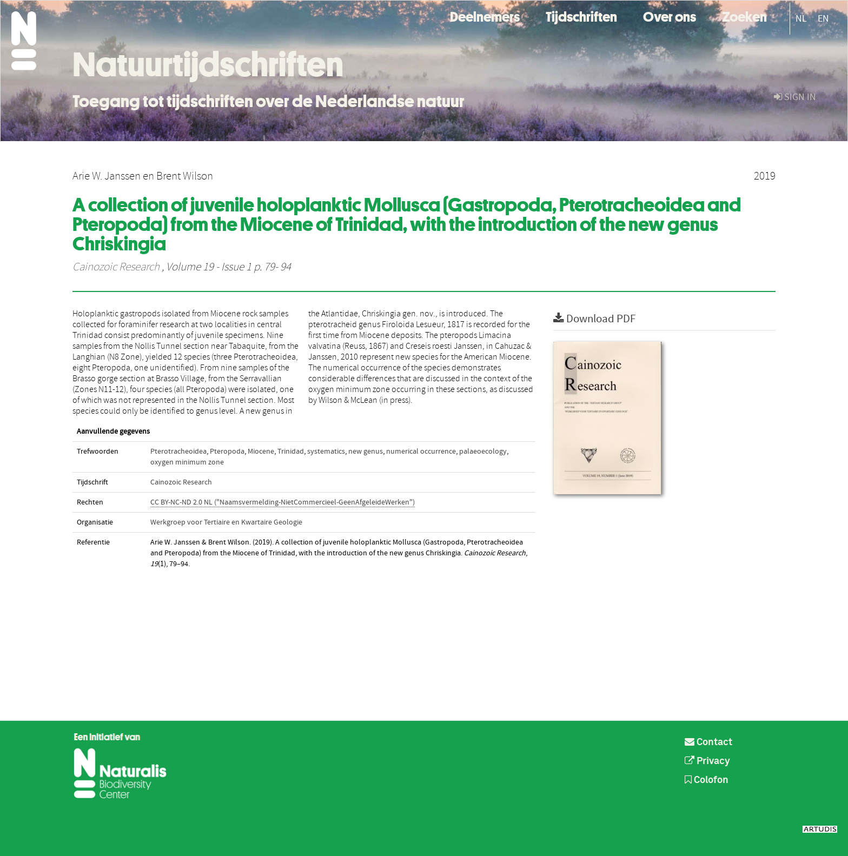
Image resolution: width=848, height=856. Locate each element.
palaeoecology (483, 451)
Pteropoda (227, 451)
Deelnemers (485, 15)
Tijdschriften (581, 15)
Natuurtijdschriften (207, 64)
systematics (326, 451)
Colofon (706, 780)
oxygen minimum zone (187, 462)
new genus (365, 451)
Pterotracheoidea (178, 451)
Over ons (669, 15)
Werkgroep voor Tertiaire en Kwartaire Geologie (226, 522)
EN (823, 18)
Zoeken (744, 15)
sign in (795, 97)
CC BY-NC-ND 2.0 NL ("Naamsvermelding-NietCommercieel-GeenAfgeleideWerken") (282, 502)
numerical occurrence (421, 451)
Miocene (261, 451)
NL (801, 18)
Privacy (707, 761)
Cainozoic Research (116, 267)
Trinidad (290, 451)
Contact (708, 742)
